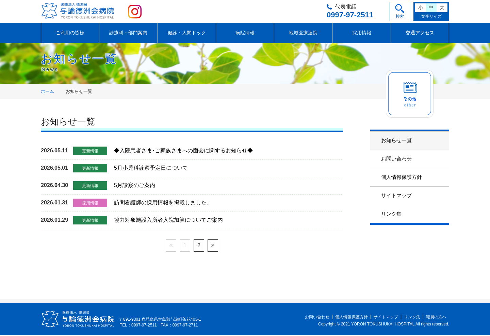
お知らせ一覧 (396, 141)
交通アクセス (420, 33)
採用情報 (361, 33)
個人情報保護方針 (401, 178)
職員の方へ (436, 318)
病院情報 (245, 33)
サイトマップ (396, 196)
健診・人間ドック (187, 33)
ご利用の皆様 (70, 33)
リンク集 (391, 215)
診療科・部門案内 (128, 33)
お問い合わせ (396, 160)
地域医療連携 (303, 33)
